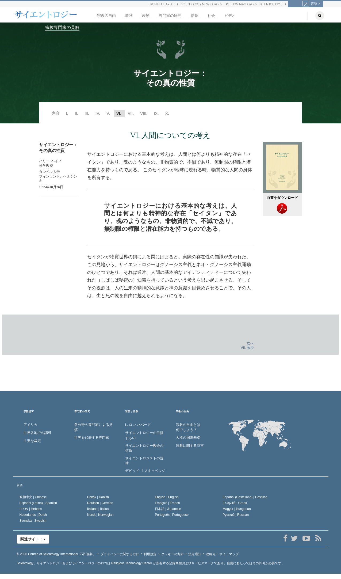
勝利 (129, 16)
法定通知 (194, 554)
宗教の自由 (106, 16)
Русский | (236, 515)
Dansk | (98, 497)
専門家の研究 (170, 16)
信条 (194, 16)
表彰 (146, 16)
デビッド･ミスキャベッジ (145, 471)
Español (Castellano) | (245, 497)
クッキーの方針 (172, 554)
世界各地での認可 (37, 433)
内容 (56, 113)
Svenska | (33, 521)
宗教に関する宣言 (190, 446)
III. (87, 113)
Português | (172, 515)
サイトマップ (229, 554)
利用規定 (150, 554)
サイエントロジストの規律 (144, 460)
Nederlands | (33, 515)
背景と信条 (131, 411)
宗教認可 (29, 411)
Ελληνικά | (235, 503)
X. (167, 113)
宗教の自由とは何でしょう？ (188, 427)
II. (76, 113)
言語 (309, 3)
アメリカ (30, 425)
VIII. (143, 113)
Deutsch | (100, 503)
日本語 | (168, 509)
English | (167, 497)
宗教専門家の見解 (62, 27)
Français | (167, 503)
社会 (211, 16)
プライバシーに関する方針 (120, 554)
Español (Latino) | (38, 503)
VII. (131, 113)
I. (67, 113)
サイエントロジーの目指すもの (144, 435)
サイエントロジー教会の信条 (144, 448)
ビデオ (230, 16)
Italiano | (98, 509)
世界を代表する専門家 (91, 438)
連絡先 (211, 554)
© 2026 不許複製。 (56, 554)
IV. (97, 113)
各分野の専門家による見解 (93, 427)
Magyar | (237, 509)
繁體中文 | (33, 497)
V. (108, 113)
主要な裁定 (32, 441)
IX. (156, 113)
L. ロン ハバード (138, 425)
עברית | (31, 509)
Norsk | (100, 515)
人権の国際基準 (188, 438)
